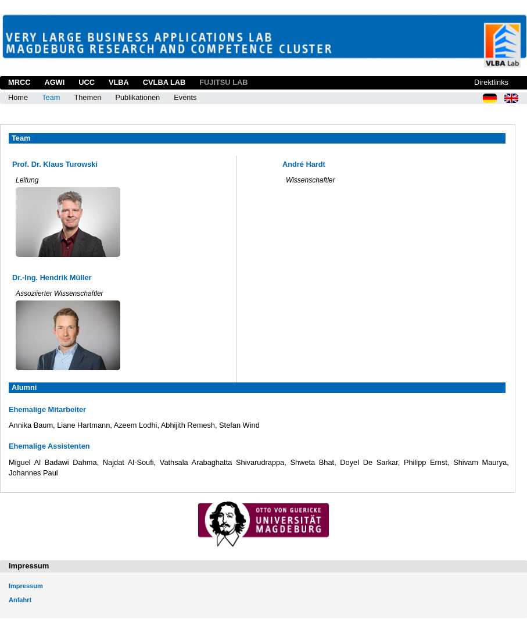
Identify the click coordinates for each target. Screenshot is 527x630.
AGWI (54, 82)
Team (51, 97)
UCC (86, 82)
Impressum (26, 585)
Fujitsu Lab (223, 82)
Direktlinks (491, 82)
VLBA (119, 82)
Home (18, 97)
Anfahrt (20, 599)
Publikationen (137, 97)
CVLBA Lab (164, 82)
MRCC (19, 82)
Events (185, 97)
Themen (87, 97)
